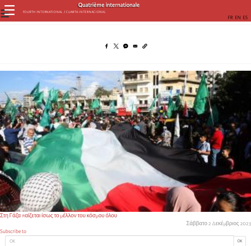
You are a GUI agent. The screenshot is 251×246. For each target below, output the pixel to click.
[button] (144, 46)
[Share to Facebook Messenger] (125, 46)
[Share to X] (116, 46)
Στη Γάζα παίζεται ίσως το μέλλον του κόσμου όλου (58, 216)
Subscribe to (13, 231)
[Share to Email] (135, 46)
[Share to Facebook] (106, 46)
